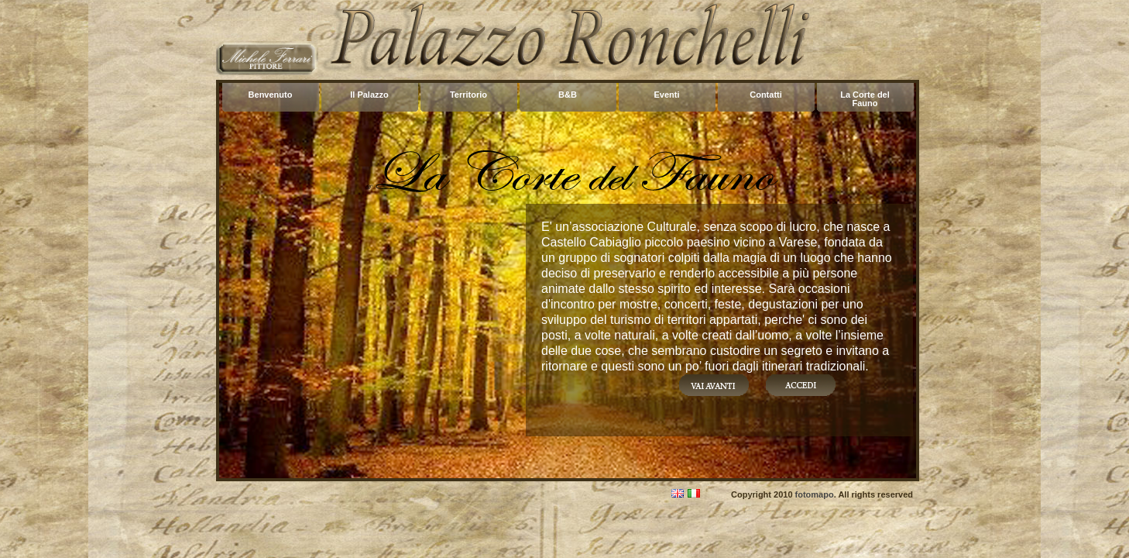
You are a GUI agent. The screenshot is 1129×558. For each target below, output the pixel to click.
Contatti (766, 94)
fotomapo (814, 494)
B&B (567, 94)
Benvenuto (271, 94)
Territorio (468, 94)
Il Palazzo (369, 94)
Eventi (666, 94)
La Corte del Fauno (865, 99)
